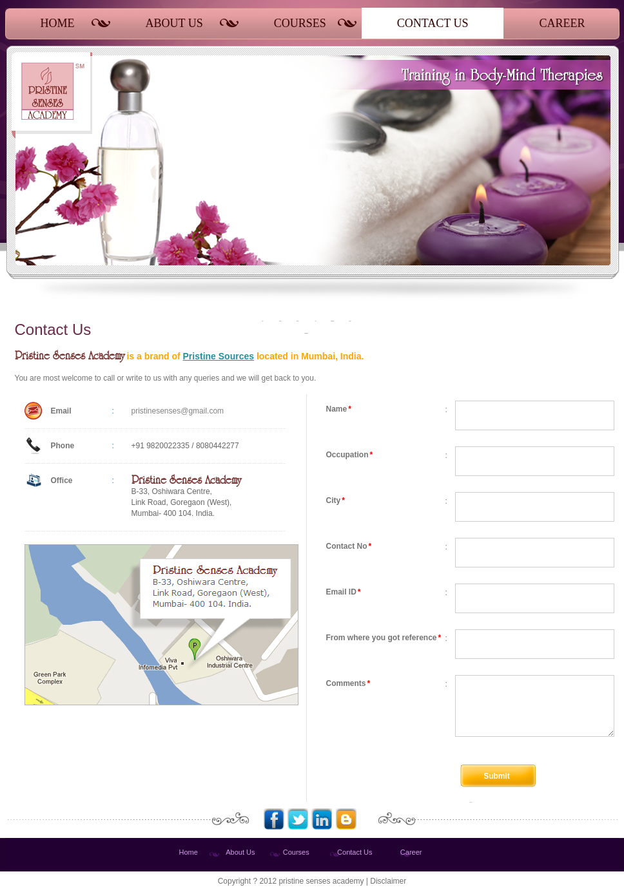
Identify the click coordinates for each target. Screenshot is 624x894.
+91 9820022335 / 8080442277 (185, 445)
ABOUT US (174, 23)
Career (411, 852)
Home (188, 852)
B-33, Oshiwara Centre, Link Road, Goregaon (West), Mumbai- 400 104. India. (186, 496)
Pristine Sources (219, 356)
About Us (240, 852)
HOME (58, 23)
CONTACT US (433, 23)
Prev (464, 226)
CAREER (562, 23)
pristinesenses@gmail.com (178, 410)
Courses (296, 852)
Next (592, 226)
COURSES (300, 23)
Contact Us (354, 852)
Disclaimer (388, 881)
